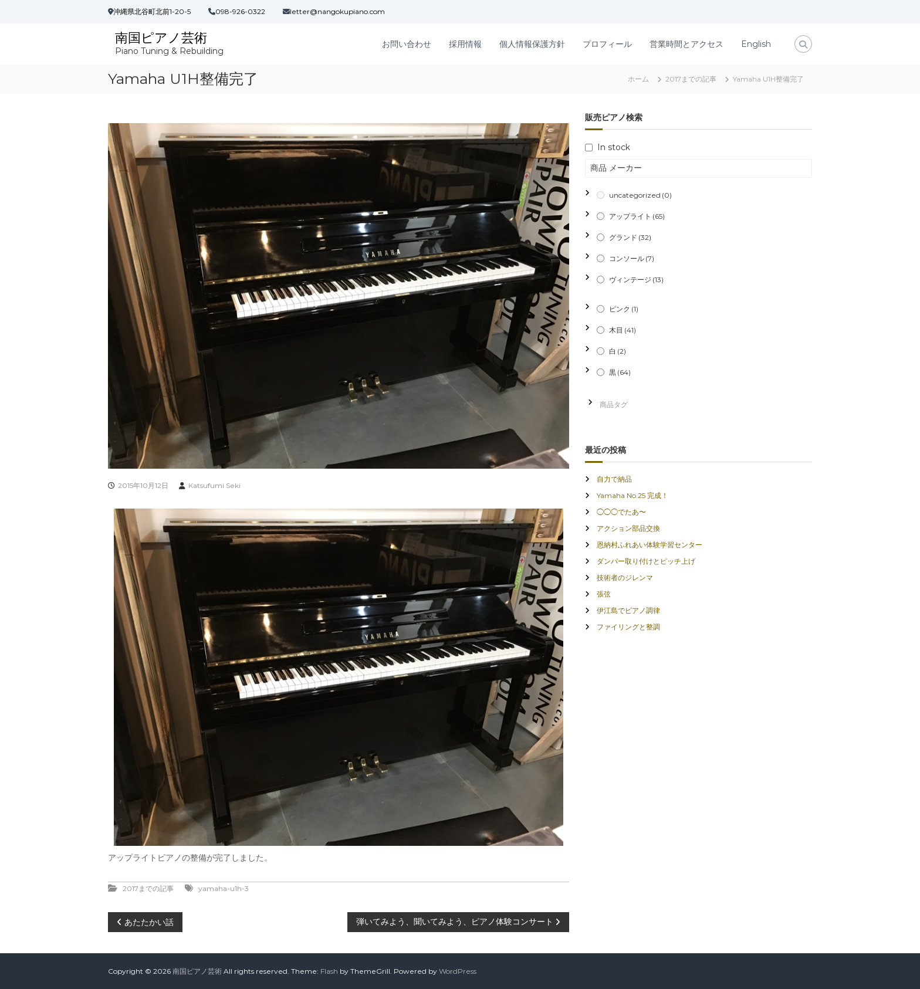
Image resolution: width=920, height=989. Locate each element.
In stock (613, 147)
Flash (329, 971)
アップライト (637, 216)
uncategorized (640, 195)
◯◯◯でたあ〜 (621, 511)
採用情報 (465, 44)
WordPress (457, 971)
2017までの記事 (690, 78)
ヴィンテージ (636, 279)
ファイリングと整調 (628, 626)
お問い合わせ (406, 44)
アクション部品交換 (628, 528)
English (756, 44)
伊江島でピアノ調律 (628, 610)
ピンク (623, 308)
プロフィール (607, 44)
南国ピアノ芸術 (161, 38)
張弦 (604, 594)
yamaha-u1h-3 (223, 888)
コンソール (631, 258)
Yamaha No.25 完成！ (632, 495)
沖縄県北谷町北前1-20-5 (152, 11)
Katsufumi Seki (214, 485)
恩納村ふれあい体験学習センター (649, 544)
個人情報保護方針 (532, 44)
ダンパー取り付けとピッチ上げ (646, 561)
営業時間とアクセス (686, 44)
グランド (630, 237)
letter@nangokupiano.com (337, 11)
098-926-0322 (240, 11)
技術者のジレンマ (625, 577)
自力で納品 (614, 479)
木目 (622, 330)
